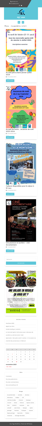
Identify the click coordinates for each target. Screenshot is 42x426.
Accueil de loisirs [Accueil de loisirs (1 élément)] (11, 395)
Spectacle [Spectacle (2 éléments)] (19, 413)
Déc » (10, 366)
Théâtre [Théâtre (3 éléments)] (27, 413)
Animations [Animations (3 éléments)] (10, 397)
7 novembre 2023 (11, 247)
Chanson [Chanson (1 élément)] (21, 400)
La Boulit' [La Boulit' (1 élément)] (9, 408)
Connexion (9, 376)
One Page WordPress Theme (17, 423)
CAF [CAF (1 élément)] (23, 397)
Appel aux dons (10, 326)
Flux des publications (11, 379)
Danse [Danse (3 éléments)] (15, 402)
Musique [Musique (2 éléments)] (25, 408)
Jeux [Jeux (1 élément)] (28, 405)
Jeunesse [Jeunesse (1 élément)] (21, 405)
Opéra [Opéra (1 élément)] (31, 408)
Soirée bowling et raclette (13, 329)
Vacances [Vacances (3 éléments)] (9, 415)
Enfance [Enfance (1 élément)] (22, 402)
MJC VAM (21, 17)
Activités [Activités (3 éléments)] (20, 395)
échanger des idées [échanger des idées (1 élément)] (20, 415)
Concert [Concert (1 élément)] (9, 402)
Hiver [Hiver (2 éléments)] (8, 405)
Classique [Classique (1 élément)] (28, 400)
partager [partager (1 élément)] (9, 410)
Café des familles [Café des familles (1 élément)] (11, 400)
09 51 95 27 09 (15, 1)
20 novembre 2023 (11, 190)
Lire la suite (10, 81)
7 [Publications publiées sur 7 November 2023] (12, 354)
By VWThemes (28, 423)
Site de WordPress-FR (12, 385)
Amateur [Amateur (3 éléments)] (27, 395)
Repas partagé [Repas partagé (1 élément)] (11, 413)
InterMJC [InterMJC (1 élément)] (14, 405)
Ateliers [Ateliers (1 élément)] (17, 397)
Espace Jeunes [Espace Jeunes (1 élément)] (30, 402)
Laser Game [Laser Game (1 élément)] (17, 408)
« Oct (7, 366)
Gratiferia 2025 (10, 323)
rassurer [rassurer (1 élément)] (31, 410)
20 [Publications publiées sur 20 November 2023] (8, 359)
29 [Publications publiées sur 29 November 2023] (16, 361)
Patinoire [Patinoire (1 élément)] (16, 410)
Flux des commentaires (12, 382)
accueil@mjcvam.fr (15, 3)
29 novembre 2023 (11, 76)
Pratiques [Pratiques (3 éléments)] (23, 410)
